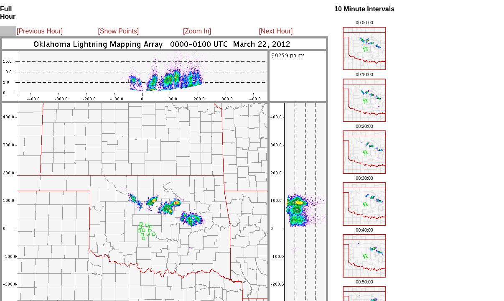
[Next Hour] (276, 31)
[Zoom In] (197, 31)
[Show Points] (118, 31)
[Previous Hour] (40, 31)
